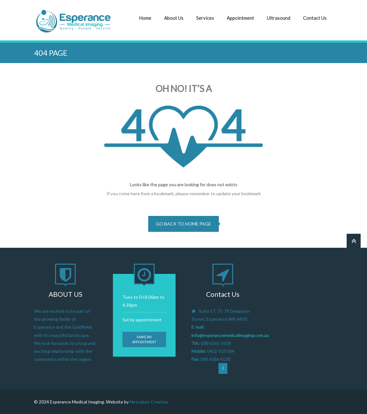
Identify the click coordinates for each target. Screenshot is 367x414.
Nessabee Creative (149, 401)
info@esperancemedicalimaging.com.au (230, 335)
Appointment (240, 18)
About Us (174, 18)
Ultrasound (278, 18)
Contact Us (315, 18)
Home (145, 18)
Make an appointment (144, 339)
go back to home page (183, 223)
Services (205, 18)
